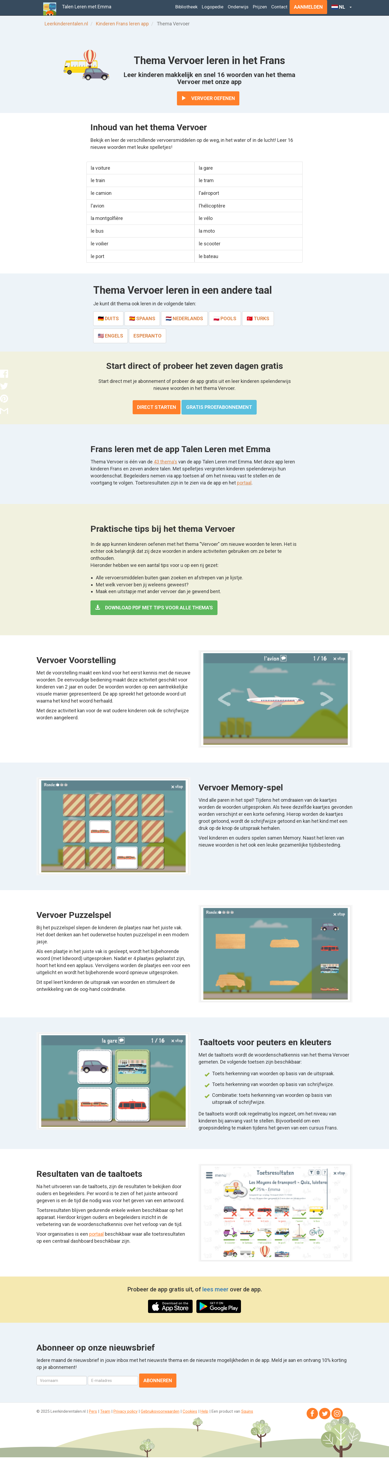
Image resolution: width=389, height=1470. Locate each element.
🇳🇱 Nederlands (184, 318)
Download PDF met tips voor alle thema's (154, 607)
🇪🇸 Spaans (142, 318)
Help (204, 1411)
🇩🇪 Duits (108, 318)
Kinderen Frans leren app (122, 23)
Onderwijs (238, 6)
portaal (244, 483)
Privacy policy (125, 1411)
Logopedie (212, 6)
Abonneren (157, 1380)
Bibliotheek (186, 6)
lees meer (215, 1289)
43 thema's (165, 462)
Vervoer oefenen (208, 98)
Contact (279, 6)
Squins (247, 1411)
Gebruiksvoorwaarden (160, 1411)
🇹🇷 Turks (258, 318)
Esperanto (147, 336)
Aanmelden (308, 7)
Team (105, 1411)
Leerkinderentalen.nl (66, 23)
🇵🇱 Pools (224, 318)
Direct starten (156, 407)
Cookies (190, 1411)
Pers (93, 1411)
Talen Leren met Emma (86, 6)
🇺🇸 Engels (110, 336)
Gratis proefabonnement (219, 407)
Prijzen (260, 6)
